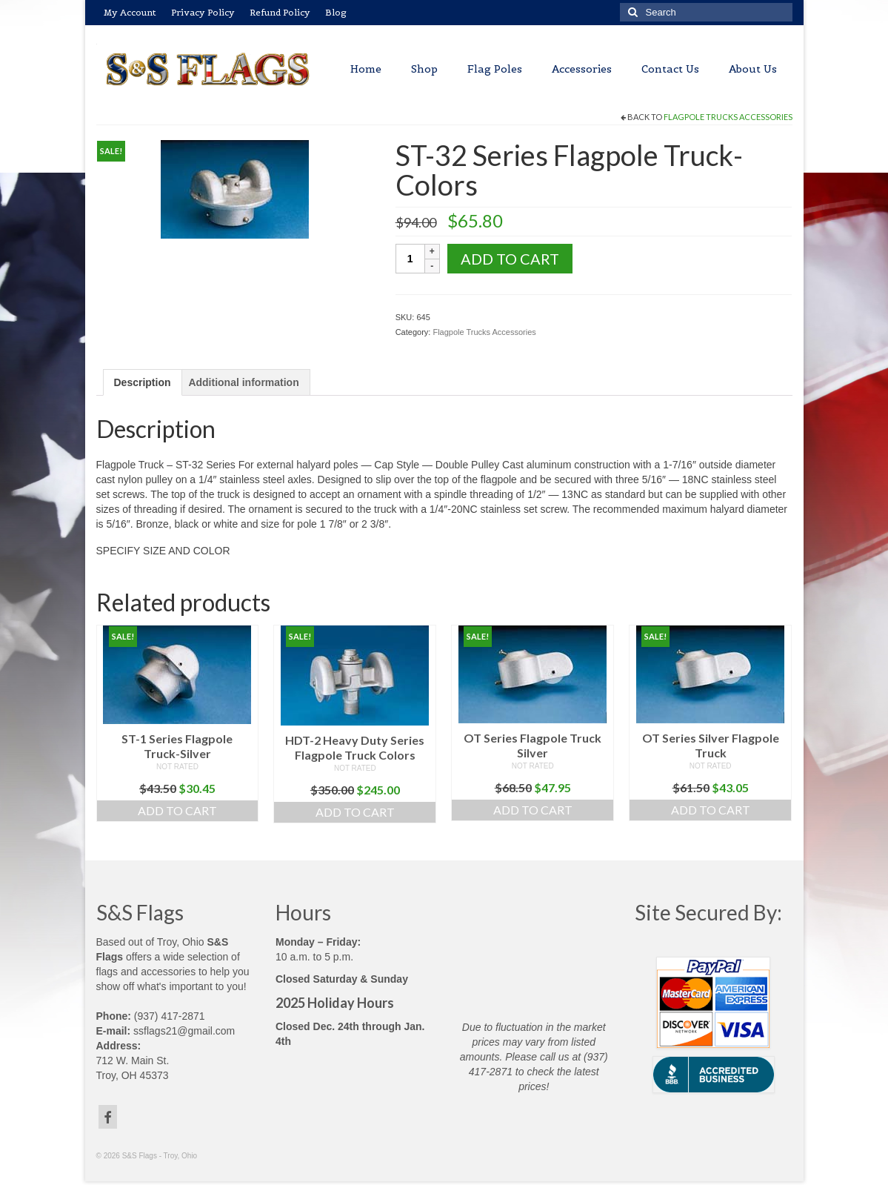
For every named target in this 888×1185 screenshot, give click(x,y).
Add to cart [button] (177, 810)
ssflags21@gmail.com (184, 1031)
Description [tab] (142, 382)
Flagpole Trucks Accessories (728, 117)
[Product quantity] (410, 258)
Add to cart (510, 259)
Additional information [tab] (243, 382)
